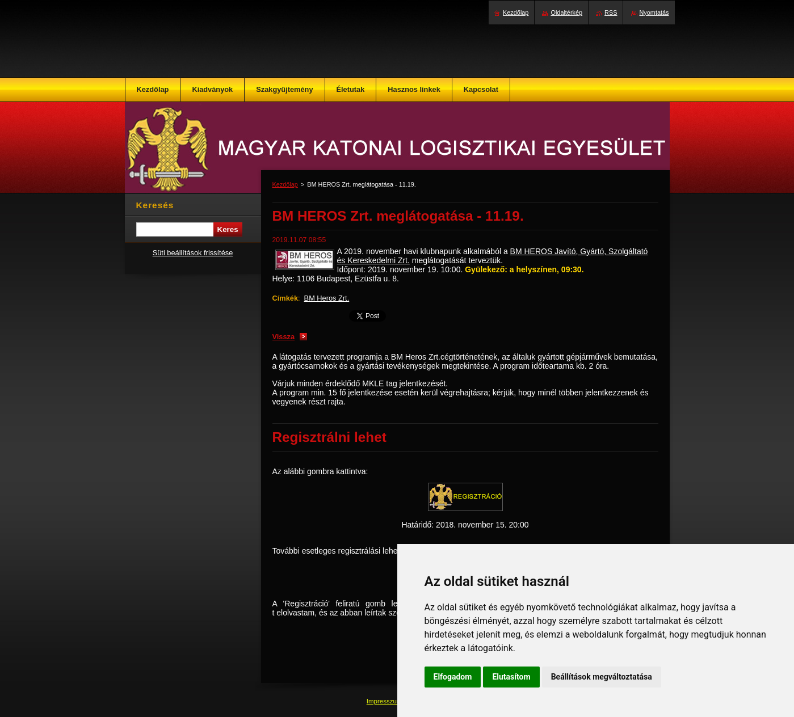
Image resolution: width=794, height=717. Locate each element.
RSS (610, 12)
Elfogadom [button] (453, 676)
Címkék (285, 298)
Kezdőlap (285, 184)
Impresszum (385, 701)
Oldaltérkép (566, 12)
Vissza (283, 336)
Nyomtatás (654, 12)
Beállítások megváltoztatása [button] (601, 676)
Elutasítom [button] (511, 676)
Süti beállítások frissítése (193, 252)
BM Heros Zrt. (327, 298)
